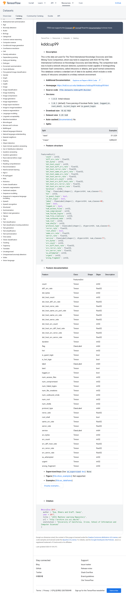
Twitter (39, 572)
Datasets (8, 10)
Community (83, 3)
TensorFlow (45, 38)
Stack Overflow (87, 572)
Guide (50, 16)
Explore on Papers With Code (87, 80)
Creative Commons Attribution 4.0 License (103, 537)
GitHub (118, 3)
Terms (38, 591)
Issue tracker (86, 565)
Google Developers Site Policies (102, 540)
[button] (16, 18)
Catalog (76, 38)
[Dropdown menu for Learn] (46, 3)
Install (31, 3)
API (52, 3)
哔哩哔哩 (39, 576)
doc (76, 471)
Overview (7, 16)
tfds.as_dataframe (64, 480)
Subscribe (114, 590)
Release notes (86, 568)
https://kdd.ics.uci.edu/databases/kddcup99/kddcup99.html (83, 85)
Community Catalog (35, 16)
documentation (95, 28)
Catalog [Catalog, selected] (19, 16)
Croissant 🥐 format (73, 28)
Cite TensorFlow (87, 580)
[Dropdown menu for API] (56, 3)
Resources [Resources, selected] (66, 3)
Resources (56, 38)
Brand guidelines (87, 576)
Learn (40, 3)
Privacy (46, 591)
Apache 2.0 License (70, 540)
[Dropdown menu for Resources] (74, 3)
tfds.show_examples (62, 476)
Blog (37, 565)
